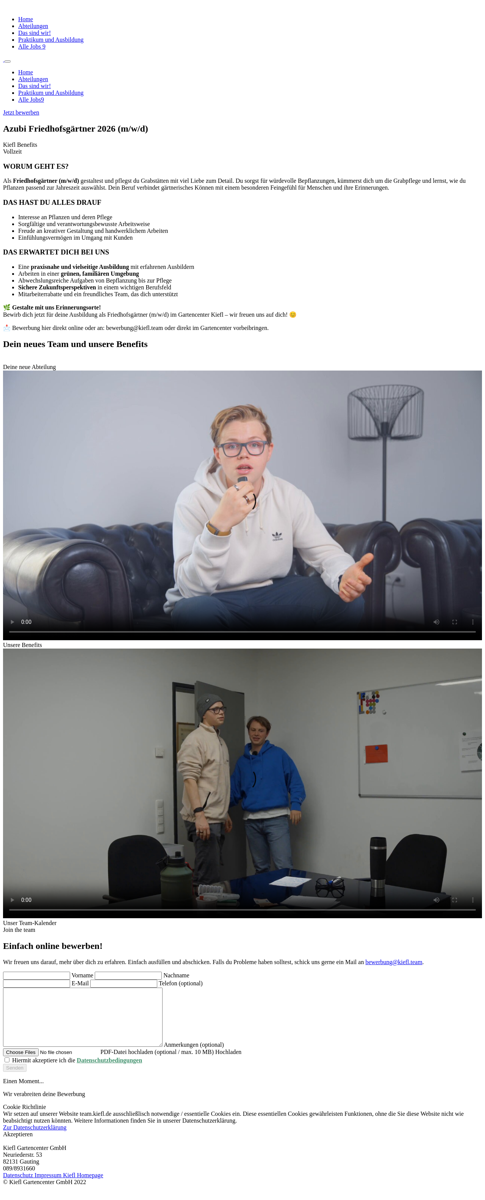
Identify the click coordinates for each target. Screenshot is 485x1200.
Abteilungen (33, 26)
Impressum (48, 1186)
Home (25, 19)
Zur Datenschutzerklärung (34, 1139)
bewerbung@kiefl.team (393, 962)
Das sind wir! (34, 33)
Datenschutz (18, 1186)
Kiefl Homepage (83, 1186)
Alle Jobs (31, 46)
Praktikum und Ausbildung (50, 39)
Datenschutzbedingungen (109, 1071)
